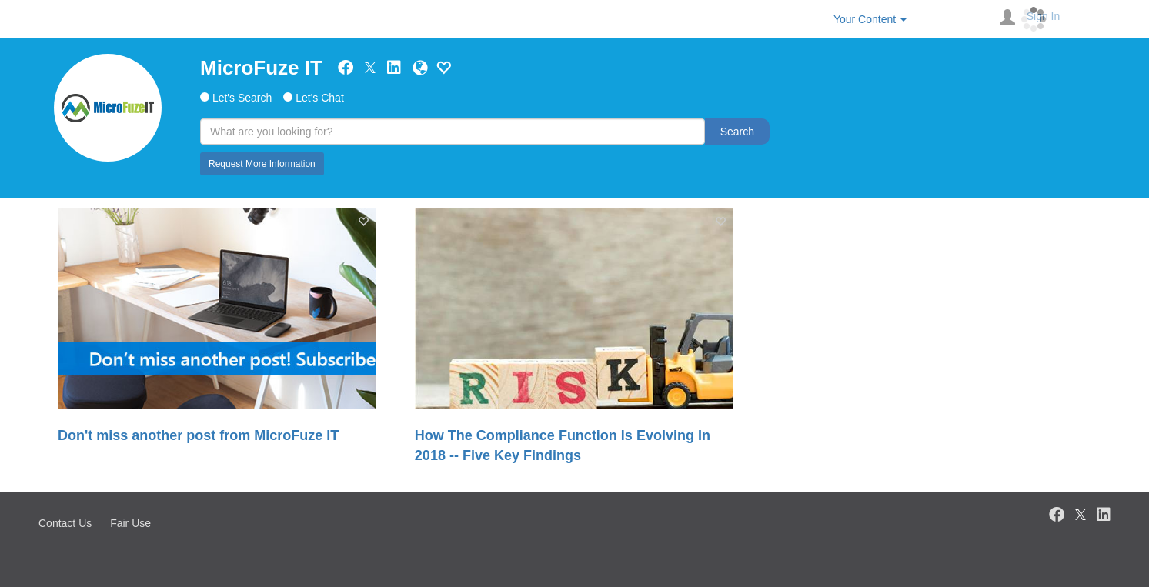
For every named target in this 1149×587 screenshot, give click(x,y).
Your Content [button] (870, 19)
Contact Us (65, 523)
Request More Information (262, 163)
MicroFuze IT (261, 67)
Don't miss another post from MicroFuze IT (198, 435)
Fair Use (130, 523)
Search (737, 131)
